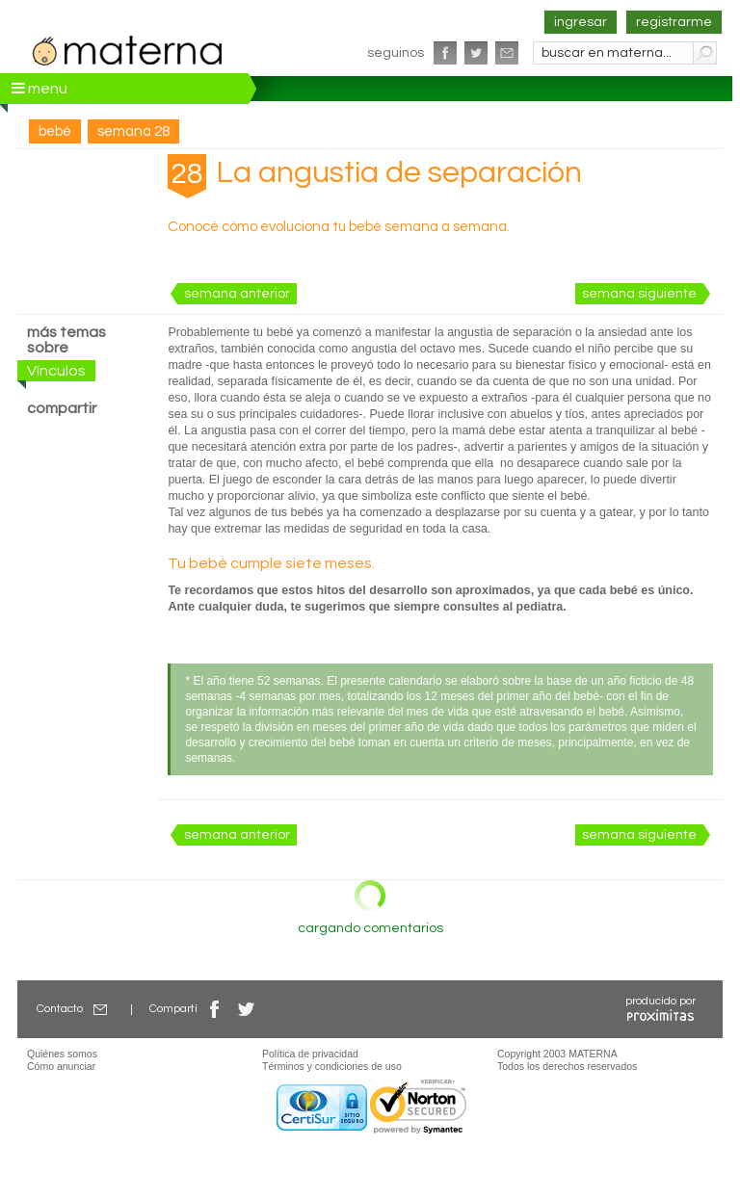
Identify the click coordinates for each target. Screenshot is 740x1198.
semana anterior (237, 293)
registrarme (674, 22)
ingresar (580, 22)
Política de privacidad (310, 1053)
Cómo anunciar (61, 1066)
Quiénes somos (62, 1053)
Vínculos (56, 370)
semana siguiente (639, 293)
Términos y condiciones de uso (332, 1066)
